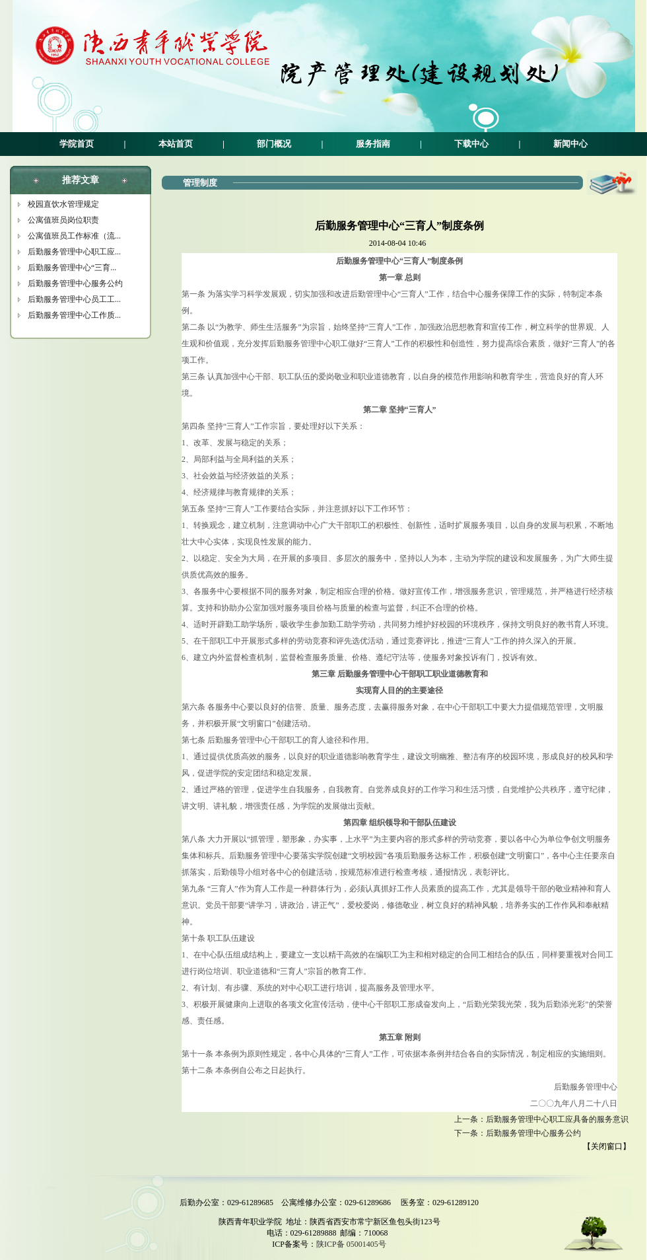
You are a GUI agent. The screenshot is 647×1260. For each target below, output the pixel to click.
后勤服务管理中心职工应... (74, 251)
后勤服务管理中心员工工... (74, 299)
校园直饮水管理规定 (63, 204)
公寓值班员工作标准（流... (74, 236)
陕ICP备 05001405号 (351, 1244)
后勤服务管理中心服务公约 (75, 283)
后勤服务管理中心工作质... (74, 315)
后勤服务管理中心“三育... (72, 267)
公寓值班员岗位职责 (63, 220)
